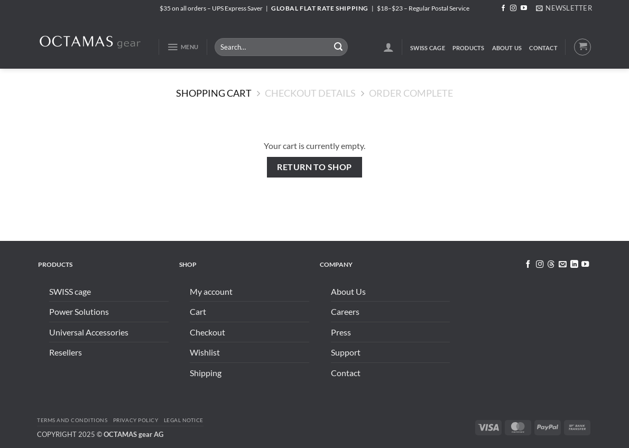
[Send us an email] (562, 264)
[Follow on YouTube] (524, 8)
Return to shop (314, 167)
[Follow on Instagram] (513, 8)
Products (468, 47)
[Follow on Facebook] (503, 8)
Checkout (207, 332)
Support (345, 352)
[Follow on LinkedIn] (573, 264)
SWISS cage (427, 47)
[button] (564, 8)
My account (211, 291)
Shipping (205, 373)
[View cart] (582, 47)
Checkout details (310, 93)
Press (341, 332)
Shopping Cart (214, 93)
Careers (345, 311)
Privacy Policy (135, 420)
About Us (507, 47)
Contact (543, 47)
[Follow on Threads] (550, 264)
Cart (198, 311)
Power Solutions (79, 311)
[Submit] (338, 47)
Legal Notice (184, 420)
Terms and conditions (72, 420)
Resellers (65, 352)
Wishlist (205, 352)
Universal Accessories (88, 332)
